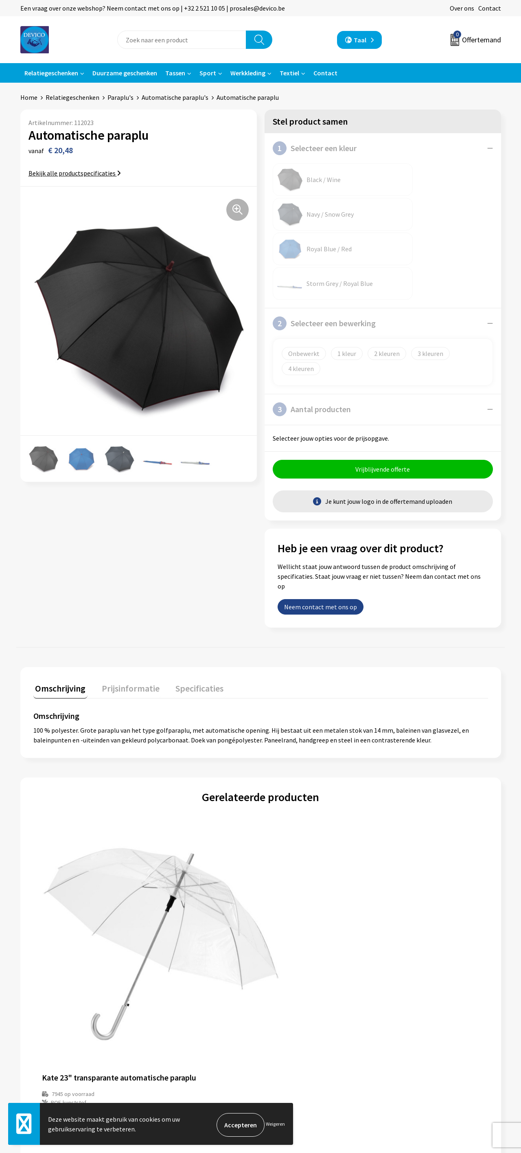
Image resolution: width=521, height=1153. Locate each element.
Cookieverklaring (413, 1018)
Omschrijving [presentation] (58, 619)
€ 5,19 (61, 905)
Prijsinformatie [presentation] (125, 619)
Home (28, 97)
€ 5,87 (288, 905)
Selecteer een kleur (315, 148)
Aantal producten (312, 340)
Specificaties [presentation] (190, 619)
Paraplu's (120, 97)
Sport (207, 73)
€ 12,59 (404, 905)
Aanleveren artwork (178, 1018)
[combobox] (181, 40)
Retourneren (288, 1006)
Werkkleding (247, 73)
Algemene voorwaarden (422, 993)
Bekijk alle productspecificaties (74, 173)
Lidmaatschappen (176, 1043)
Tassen (175, 73)
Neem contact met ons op (320, 540)
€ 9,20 (174, 905)
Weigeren (275, 1125)
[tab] (58, 621)
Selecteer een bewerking (324, 254)
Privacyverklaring (414, 1006)
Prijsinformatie (173, 1006)
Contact (489, 8)
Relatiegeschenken (51, 73)
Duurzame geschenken (124, 73)
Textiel (289, 73)
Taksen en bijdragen (179, 1030)
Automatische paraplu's (175, 97)
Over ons (462, 8)
